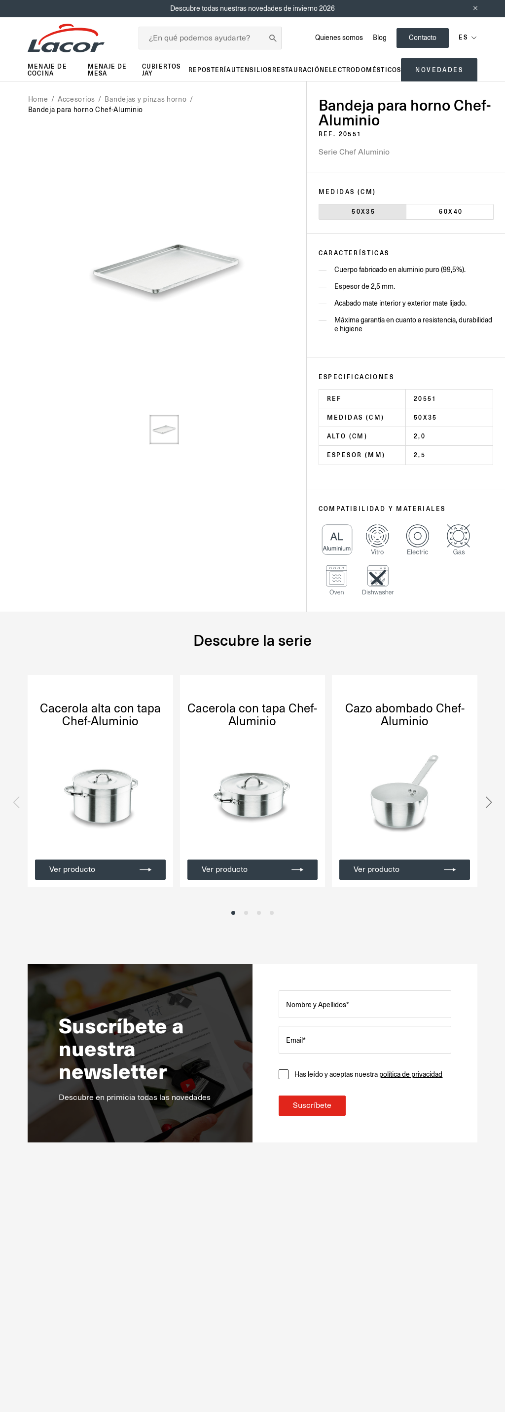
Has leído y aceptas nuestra (368, 1074)
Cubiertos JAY (161, 69)
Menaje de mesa (107, 69)
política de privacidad (411, 1074)
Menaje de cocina (47, 69)
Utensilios (251, 70)
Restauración (298, 70)
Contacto (422, 37)
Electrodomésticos (363, 70)
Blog (380, 37)
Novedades (439, 70)
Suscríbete (312, 1105)
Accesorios (76, 99)
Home (38, 99)
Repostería (209, 70)
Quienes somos (339, 37)
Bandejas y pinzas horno (145, 99)
